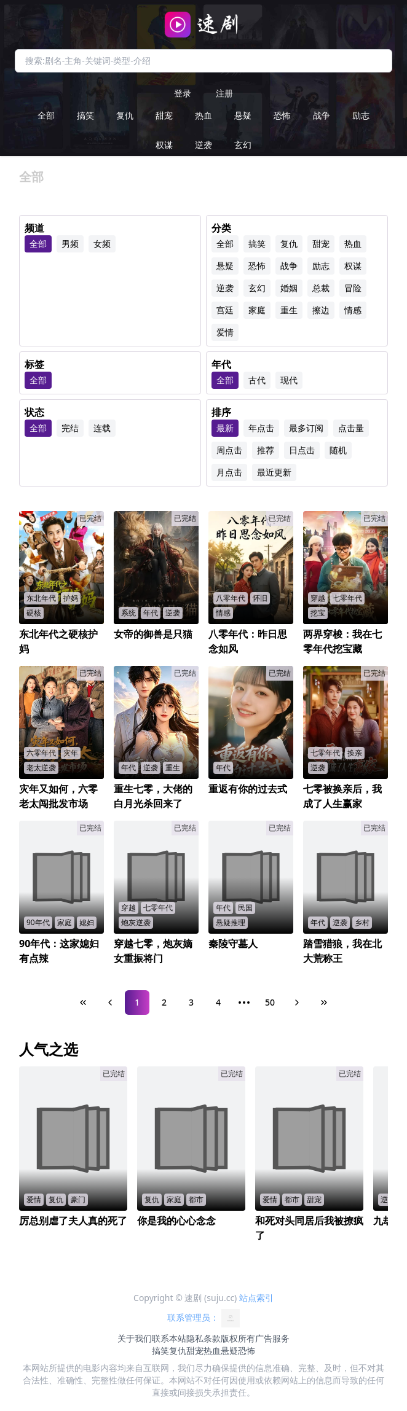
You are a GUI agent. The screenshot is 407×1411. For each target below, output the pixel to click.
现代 (289, 380)
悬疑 (242, 115)
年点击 (261, 428)
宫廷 (225, 310)
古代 (257, 380)
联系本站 (169, 1338)
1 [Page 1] (137, 1002)
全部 (46, 115)
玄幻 (242, 144)
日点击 (302, 450)
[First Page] (83, 1002)
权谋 (164, 144)
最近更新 (274, 472)
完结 (70, 428)
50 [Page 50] (270, 1002)
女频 (102, 243)
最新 (225, 428)
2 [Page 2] (164, 1002)
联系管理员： (203, 1318)
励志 (360, 115)
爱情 (225, 332)
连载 (102, 428)
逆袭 (203, 144)
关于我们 (134, 1338)
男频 (70, 243)
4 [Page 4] (218, 1002)
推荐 (265, 450)
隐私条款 (203, 1338)
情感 (353, 310)
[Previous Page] (110, 1002)
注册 (224, 93)
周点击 (229, 450)
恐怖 (282, 115)
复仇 (124, 115)
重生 (289, 310)
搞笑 (85, 115)
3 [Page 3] (191, 1002)
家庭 (257, 310)
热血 (203, 115)
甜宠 (164, 115)
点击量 (351, 428)
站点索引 (256, 1298)
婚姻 (289, 288)
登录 (182, 93)
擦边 (321, 310)
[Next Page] (297, 1002)
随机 (338, 450)
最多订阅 (306, 428)
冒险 (353, 288)
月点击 (229, 472)
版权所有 (238, 1338)
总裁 (321, 288)
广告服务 (272, 1338)
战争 (321, 115)
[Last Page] (324, 1002)
